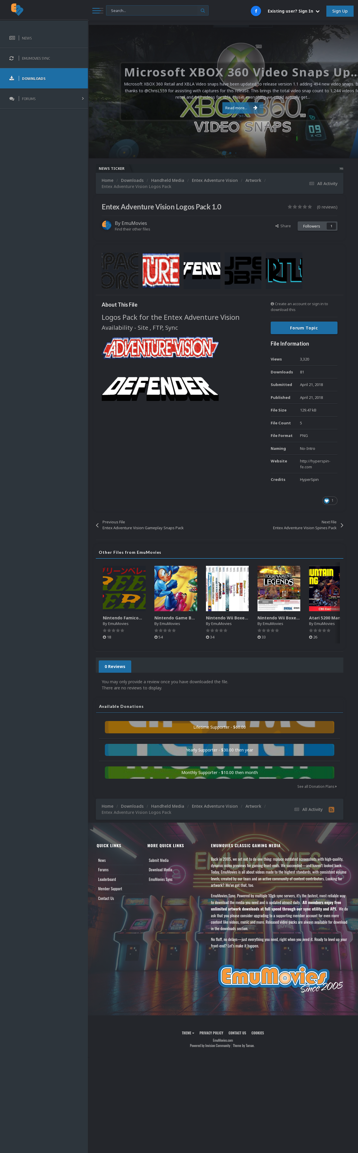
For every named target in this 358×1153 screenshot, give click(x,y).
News (102, 860)
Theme (188, 1032)
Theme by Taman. (244, 1045)
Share (283, 225)
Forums (103, 869)
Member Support (110, 888)
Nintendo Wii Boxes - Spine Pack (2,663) (247, 618)
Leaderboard (107, 879)
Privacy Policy (211, 1032)
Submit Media (159, 860)
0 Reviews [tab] (115, 666)
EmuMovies (134, 223)
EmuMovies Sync (161, 879)
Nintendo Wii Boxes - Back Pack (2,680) (298, 618)
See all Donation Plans (317, 786)
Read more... (222, 107)
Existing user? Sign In (294, 11)
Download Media (160, 869)
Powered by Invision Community (210, 1045)
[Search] (157, 11)
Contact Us (106, 898)
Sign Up (340, 11)
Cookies (257, 1032)
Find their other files (132, 229)
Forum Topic (304, 328)
